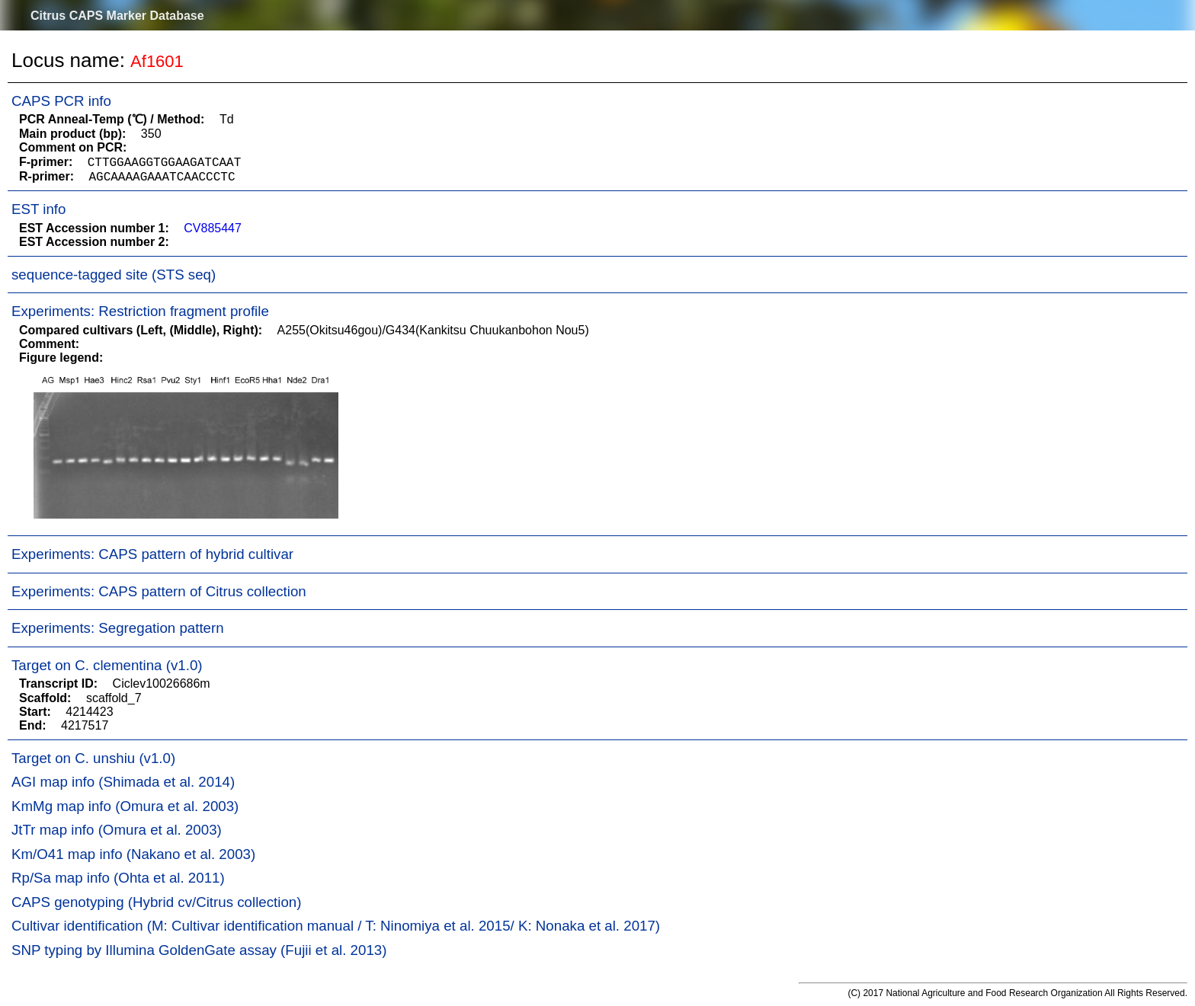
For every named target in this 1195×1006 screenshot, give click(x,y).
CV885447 (213, 228)
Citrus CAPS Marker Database (117, 15)
